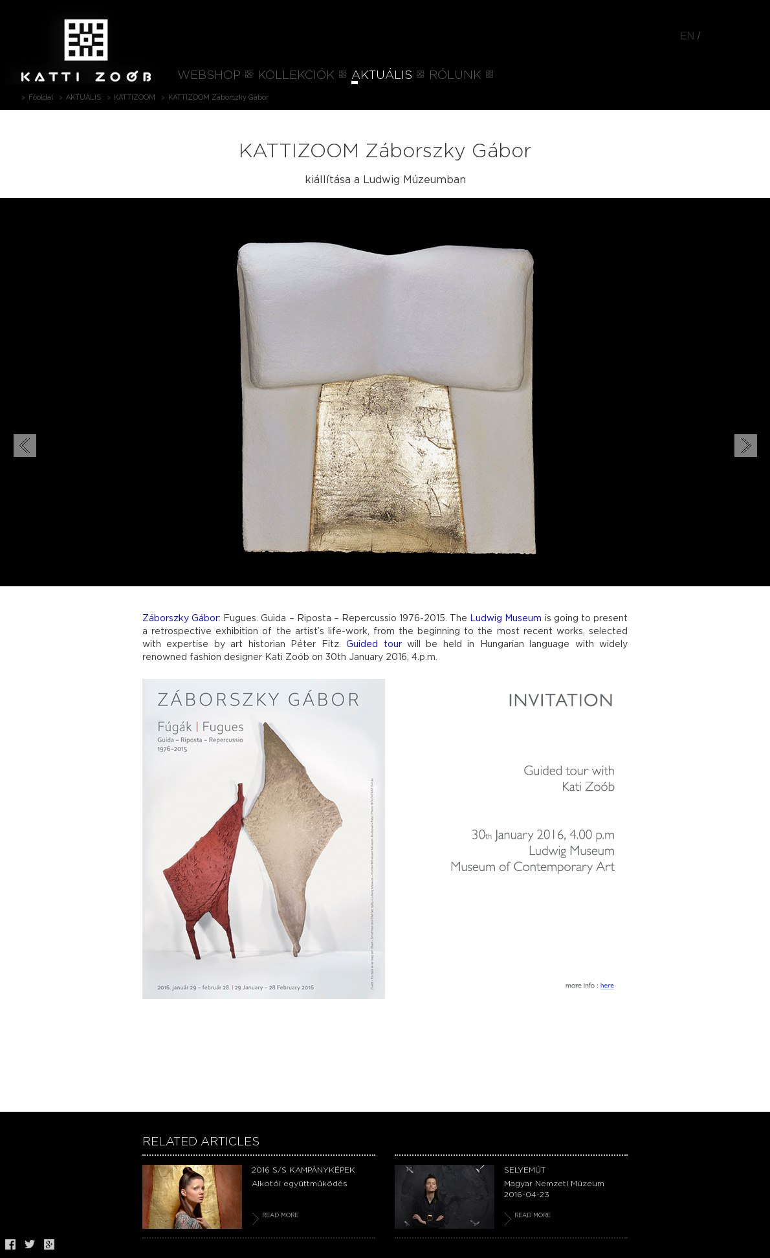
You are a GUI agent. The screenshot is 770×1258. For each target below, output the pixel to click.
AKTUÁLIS (381, 76)
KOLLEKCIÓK (296, 76)
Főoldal (40, 97)
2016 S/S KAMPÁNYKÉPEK (303, 1170)
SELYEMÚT (524, 1170)
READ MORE (280, 1216)
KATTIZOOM (134, 97)
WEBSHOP (209, 76)
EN (687, 35)
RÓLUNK (455, 76)
